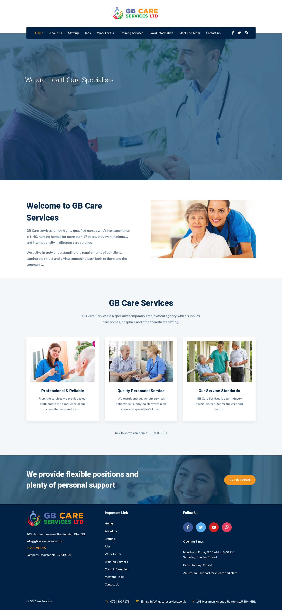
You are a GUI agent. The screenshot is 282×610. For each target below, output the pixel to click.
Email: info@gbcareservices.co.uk (163, 602)
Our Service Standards (219, 394)
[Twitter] (239, 33)
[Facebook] (232, 33)
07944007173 (120, 602)
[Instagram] (246, 33)
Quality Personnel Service (141, 394)
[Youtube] (214, 527)
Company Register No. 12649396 (48, 555)
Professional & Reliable (62, 394)
